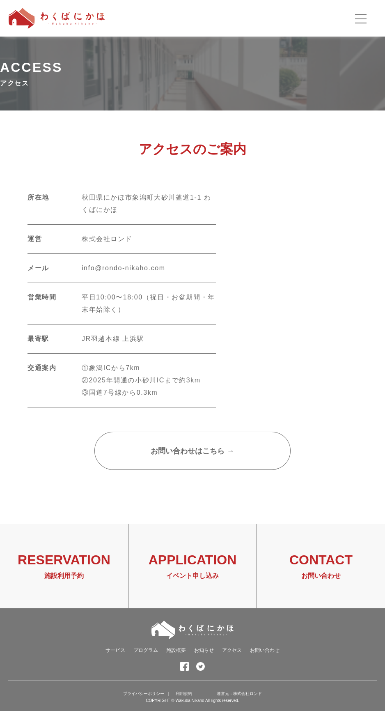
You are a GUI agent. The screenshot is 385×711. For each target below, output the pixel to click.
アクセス (232, 650)
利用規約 (184, 693)
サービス (115, 650)
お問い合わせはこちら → (192, 451)
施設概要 (176, 650)
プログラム (145, 650)
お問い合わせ (265, 650)
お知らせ (204, 650)
